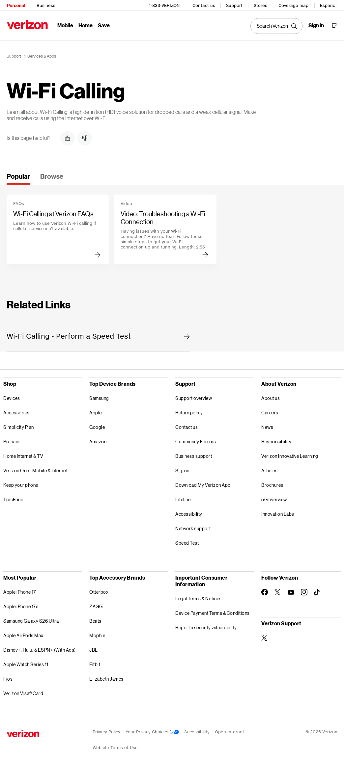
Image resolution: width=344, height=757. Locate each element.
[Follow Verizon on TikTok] (317, 590)
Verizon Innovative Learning (289, 454)
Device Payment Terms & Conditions (212, 610)
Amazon (97, 439)
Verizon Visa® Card (23, 691)
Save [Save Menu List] (103, 25)
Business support (193, 454)
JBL (93, 647)
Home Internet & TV (23, 454)
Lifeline (182, 497)
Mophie (97, 633)
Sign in (182, 468)
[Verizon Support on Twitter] (264, 635)
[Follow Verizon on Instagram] (304, 590)
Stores (261, 5)
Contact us (204, 5)
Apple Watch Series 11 (25, 662)
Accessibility (188, 511)
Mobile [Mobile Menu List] (65, 25)
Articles (269, 468)
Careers (269, 410)
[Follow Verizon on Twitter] (277, 590)
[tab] (18, 176)
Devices (11, 396)
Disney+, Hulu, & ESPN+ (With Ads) (39, 647)
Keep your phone (20, 482)
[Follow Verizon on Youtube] (291, 590)
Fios (8, 676)
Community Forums (195, 439)
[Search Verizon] (277, 26)
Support (234, 5)
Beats (95, 618)
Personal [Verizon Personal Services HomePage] (16, 5)
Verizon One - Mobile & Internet (35, 468)
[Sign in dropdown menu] (316, 25)
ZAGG (95, 604)
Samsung (99, 396)
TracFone (13, 497)
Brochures (272, 482)
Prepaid (11, 439)
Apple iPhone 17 (19, 589)
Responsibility (276, 439)
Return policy (189, 410)
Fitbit (94, 662)
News (267, 425)
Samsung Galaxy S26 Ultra (31, 618)
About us (270, 396)
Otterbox (98, 589)
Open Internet (229, 729)
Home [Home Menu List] (85, 25)
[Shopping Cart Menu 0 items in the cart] (334, 25)
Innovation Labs (277, 511)
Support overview (193, 396)
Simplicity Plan (18, 425)
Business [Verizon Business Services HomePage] (45, 5)
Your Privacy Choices (152, 729)
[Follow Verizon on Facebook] (264, 590)
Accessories (16, 410)
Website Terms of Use (115, 745)
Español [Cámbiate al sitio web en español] (328, 5)
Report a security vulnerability (206, 625)
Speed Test (187, 540)
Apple (95, 410)
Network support (193, 526)
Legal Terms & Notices (198, 596)
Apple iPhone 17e (20, 604)
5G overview (274, 497)
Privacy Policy (106, 729)
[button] (67, 136)
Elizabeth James (106, 676)
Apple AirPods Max (23, 633)
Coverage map (294, 5)
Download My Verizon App (203, 482)
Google (97, 425)
